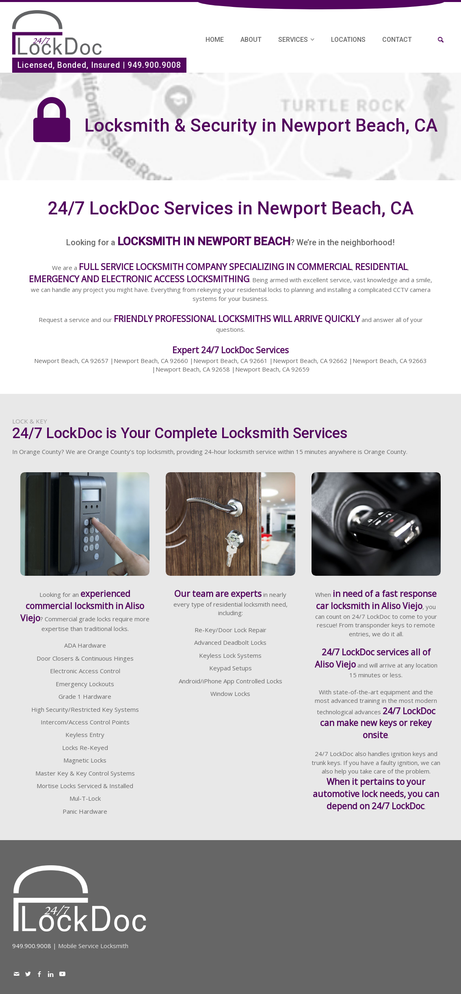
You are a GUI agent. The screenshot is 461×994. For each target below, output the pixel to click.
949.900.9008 (154, 65)
